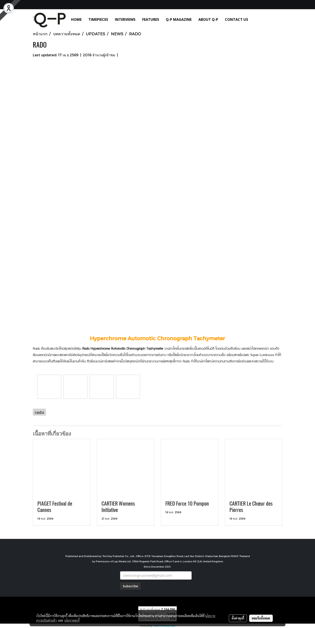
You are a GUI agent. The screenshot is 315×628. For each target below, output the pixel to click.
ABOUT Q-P (208, 19)
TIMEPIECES (98, 19)
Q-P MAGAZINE (179, 19)
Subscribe (130, 586)
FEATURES (150, 19)
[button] (258, 19)
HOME (76, 19)
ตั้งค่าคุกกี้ (238, 618)
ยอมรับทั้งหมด (261, 618)
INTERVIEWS (125, 19)
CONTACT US (236, 19)
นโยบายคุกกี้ (72, 620)
